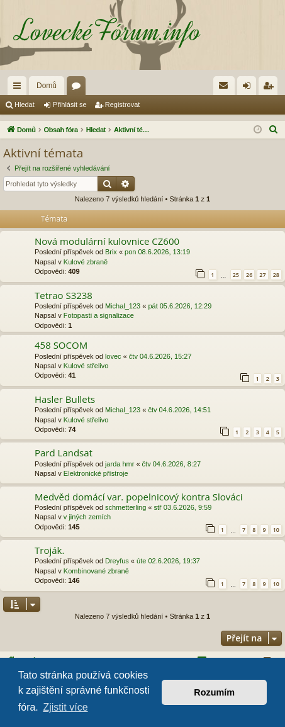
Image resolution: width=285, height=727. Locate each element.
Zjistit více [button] (65, 707)
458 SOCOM (61, 345)
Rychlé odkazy (19, 88)
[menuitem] (224, 85)
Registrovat (122, 104)
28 (276, 275)
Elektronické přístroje (96, 473)
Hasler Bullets (65, 399)
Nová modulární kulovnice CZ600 (107, 241)
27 (262, 275)
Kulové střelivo (86, 365)
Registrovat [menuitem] (270, 88)
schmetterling (125, 507)
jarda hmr (119, 464)
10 (276, 530)
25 (236, 275)
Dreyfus (117, 561)
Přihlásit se (70, 104)
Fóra (79, 88)
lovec (113, 356)
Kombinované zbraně (96, 571)
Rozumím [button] (214, 692)
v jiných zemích (87, 517)
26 (249, 275)
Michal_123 (122, 306)
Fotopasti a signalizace (99, 315)
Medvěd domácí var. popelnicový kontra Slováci (139, 496)
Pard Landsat (63, 452)
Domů (46, 85)
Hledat (24, 104)
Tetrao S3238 (63, 295)
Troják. (49, 550)
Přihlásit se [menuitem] (249, 88)
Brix (111, 252)
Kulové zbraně (86, 262)
